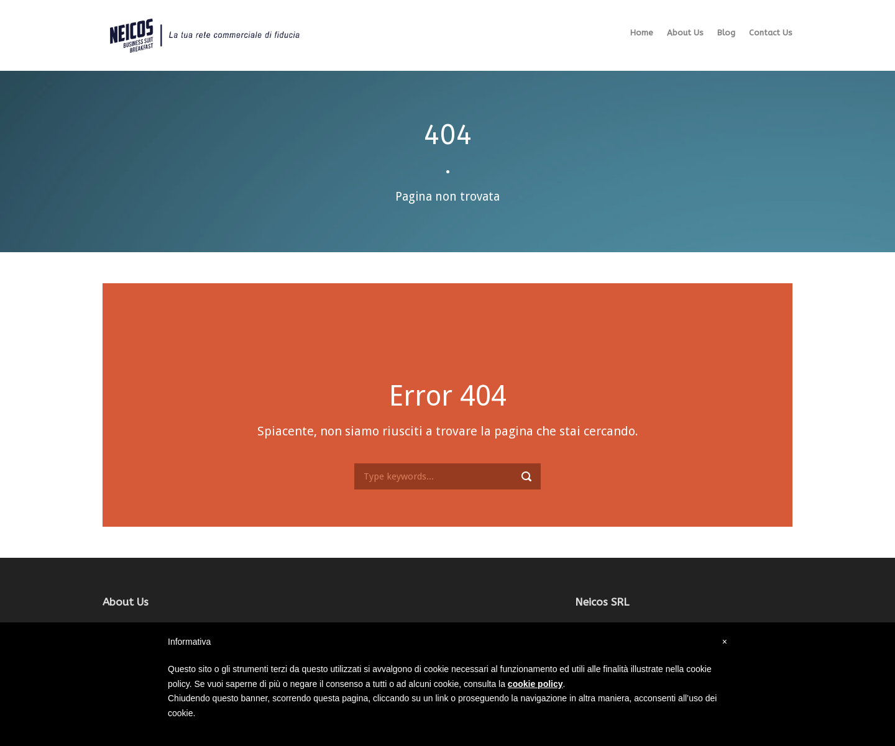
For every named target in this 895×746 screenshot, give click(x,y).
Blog (726, 32)
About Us (685, 32)
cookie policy (535, 684)
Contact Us (770, 32)
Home (641, 32)
